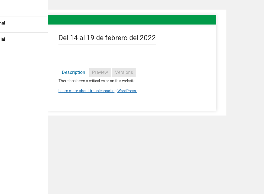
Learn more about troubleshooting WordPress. (97, 91)
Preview (100, 72)
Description (73, 72)
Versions (124, 72)
